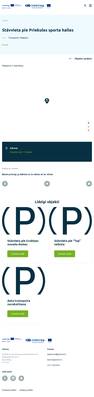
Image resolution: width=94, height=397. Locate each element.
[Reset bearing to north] (88, 129)
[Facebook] (5, 182)
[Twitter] (47, 182)
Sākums (5, 20)
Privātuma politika (9, 388)
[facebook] (5, 377)
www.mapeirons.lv (54, 358)
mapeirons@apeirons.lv (56, 353)
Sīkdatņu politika (26, 388)
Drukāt (5, 45)
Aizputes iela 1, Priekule (21, 150)
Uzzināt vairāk (17, 252)
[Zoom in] (88, 121)
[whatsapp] (21, 377)
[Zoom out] (88, 125)
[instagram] (13, 377)
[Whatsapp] (89, 182)
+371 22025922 (53, 364)
